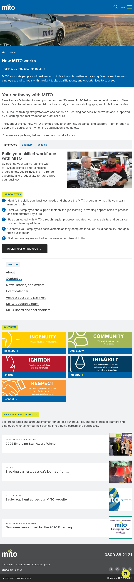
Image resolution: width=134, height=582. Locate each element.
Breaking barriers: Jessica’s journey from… (37, 471)
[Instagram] (117, 569)
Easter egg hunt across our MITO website (36, 499)
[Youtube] (124, 569)
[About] (13, 52)
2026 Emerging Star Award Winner (31, 444)
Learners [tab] (27, 144)
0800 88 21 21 (118, 554)
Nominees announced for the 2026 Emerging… (40, 527)
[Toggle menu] (122, 7)
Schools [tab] (42, 144)
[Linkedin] (130, 569)
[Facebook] (111, 569)
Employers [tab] (10, 144)
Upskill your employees (24, 248)
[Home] (3, 52)
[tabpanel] (67, 201)
